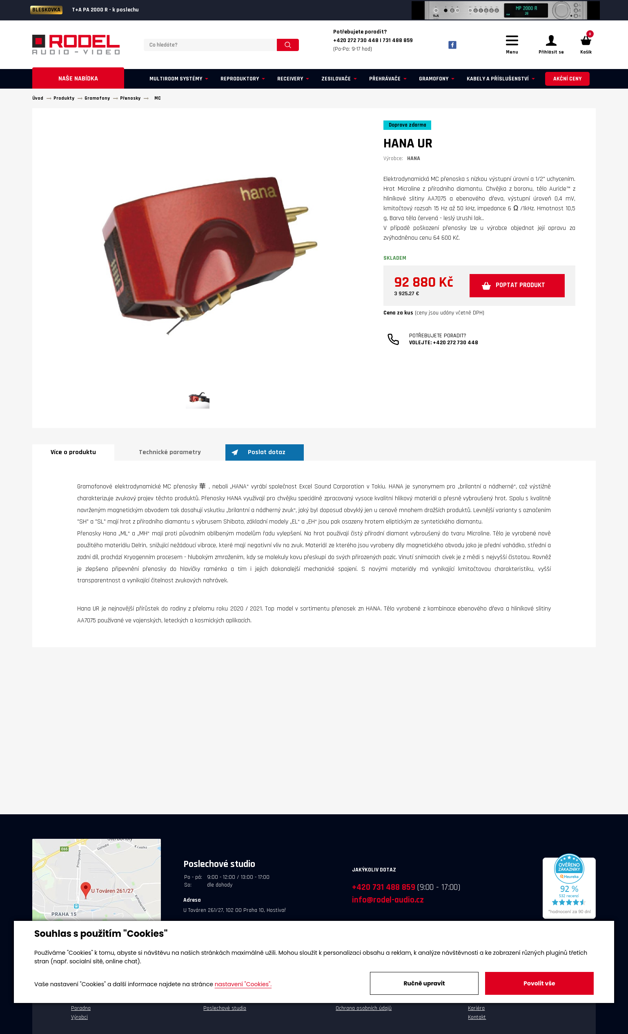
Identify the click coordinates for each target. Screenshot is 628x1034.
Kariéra (476, 1012)
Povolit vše (539, 983)
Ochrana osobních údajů (364, 1012)
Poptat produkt (454, 313)
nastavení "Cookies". (243, 984)
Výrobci (79, 1021)
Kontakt (477, 1021)
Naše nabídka (78, 82)
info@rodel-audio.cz (388, 903)
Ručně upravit (424, 983)
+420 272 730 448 (455, 371)
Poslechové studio (224, 1012)
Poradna (81, 1012)
